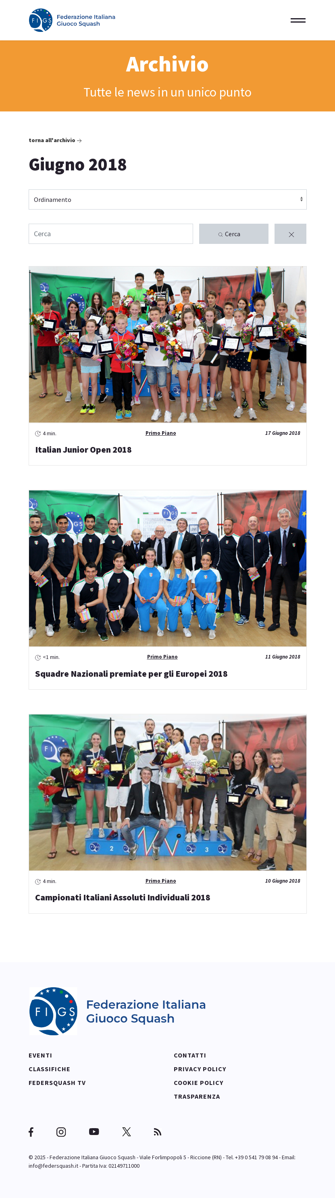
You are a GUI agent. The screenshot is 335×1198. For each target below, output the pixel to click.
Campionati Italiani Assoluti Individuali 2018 (122, 897)
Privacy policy (200, 1068)
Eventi (40, 1055)
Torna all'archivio (56, 140)
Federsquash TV (57, 1082)
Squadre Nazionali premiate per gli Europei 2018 (131, 673)
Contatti (190, 1055)
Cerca (228, 234)
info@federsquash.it (53, 1165)
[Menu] (296, 20)
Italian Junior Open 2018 (83, 449)
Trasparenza (197, 1096)
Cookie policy (198, 1082)
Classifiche (50, 1068)
